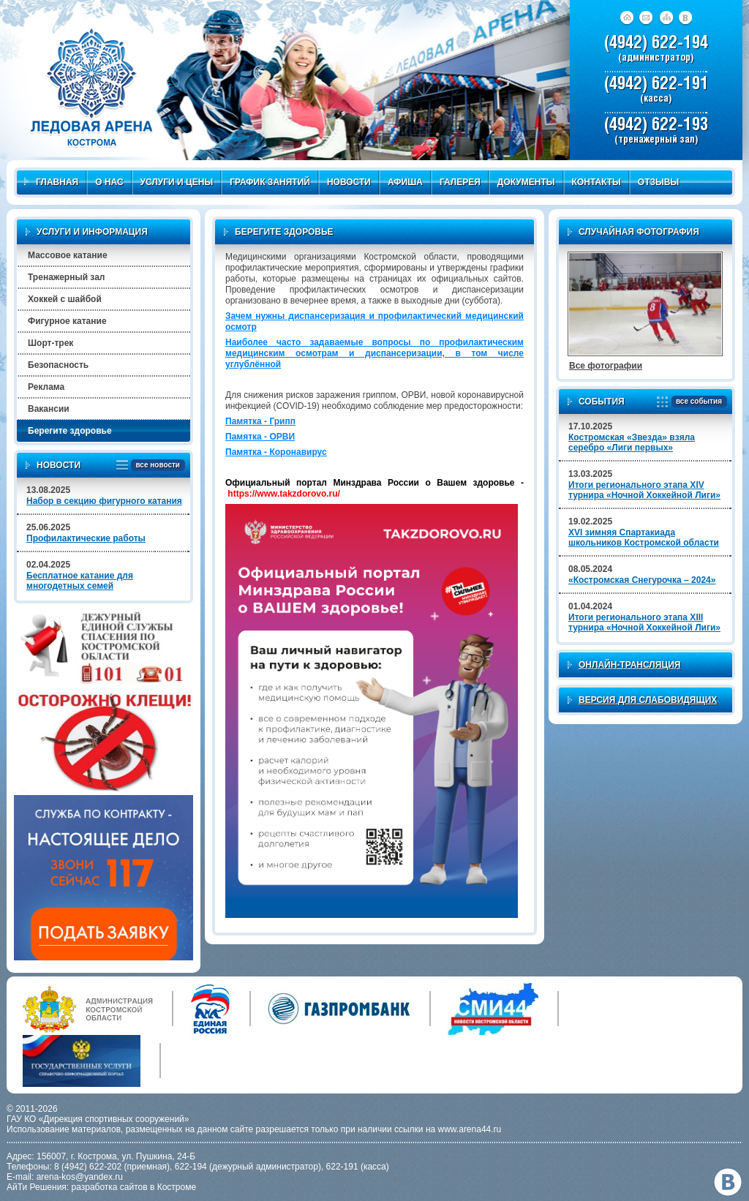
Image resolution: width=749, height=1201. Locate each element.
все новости (155, 465)
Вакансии (48, 409)
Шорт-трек (50, 343)
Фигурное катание (67, 321)
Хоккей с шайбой (65, 299)
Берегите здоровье (70, 431)
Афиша (405, 182)
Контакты (596, 182)
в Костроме (173, 1187)
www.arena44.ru (470, 1129)
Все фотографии (605, 366)
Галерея (460, 182)
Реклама (46, 387)
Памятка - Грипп (260, 421)
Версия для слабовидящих (648, 700)
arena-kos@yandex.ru (80, 1177)
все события (696, 401)
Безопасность (58, 365)
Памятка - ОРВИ (260, 437)
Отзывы (658, 182)
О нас (109, 182)
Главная (51, 182)
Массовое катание (68, 255)
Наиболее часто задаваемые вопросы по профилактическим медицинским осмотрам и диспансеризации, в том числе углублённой (374, 353)
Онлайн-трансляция (629, 665)
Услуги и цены (177, 182)
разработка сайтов (110, 1187)
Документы (526, 182)
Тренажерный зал (66, 277)
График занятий (270, 182)
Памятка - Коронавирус (276, 452)
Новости (349, 182)
